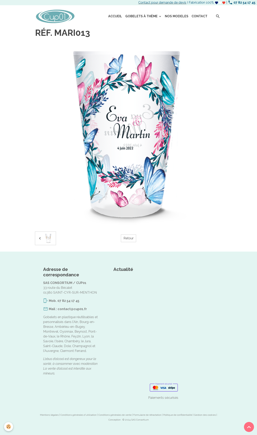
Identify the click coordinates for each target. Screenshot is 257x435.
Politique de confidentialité (177, 414)
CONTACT (199, 16)
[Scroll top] (249, 427)
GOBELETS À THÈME (141, 16)
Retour (128, 238)
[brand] (56, 16)
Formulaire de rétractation (147, 414)
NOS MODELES (176, 16)
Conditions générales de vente (115, 414)
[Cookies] (8, 426)
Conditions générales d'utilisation (78, 414)
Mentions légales (49, 414)
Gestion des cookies (205, 414)
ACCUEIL (115, 16)
